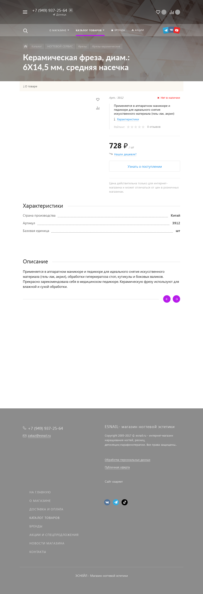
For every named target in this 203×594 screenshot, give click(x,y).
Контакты (37, 552)
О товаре (31, 86)
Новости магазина (46, 543)
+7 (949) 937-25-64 (49, 10)
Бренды (35, 526)
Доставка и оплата (46, 509)
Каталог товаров (44, 518)
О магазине (40, 501)
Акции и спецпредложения (54, 535)
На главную (40, 492)
